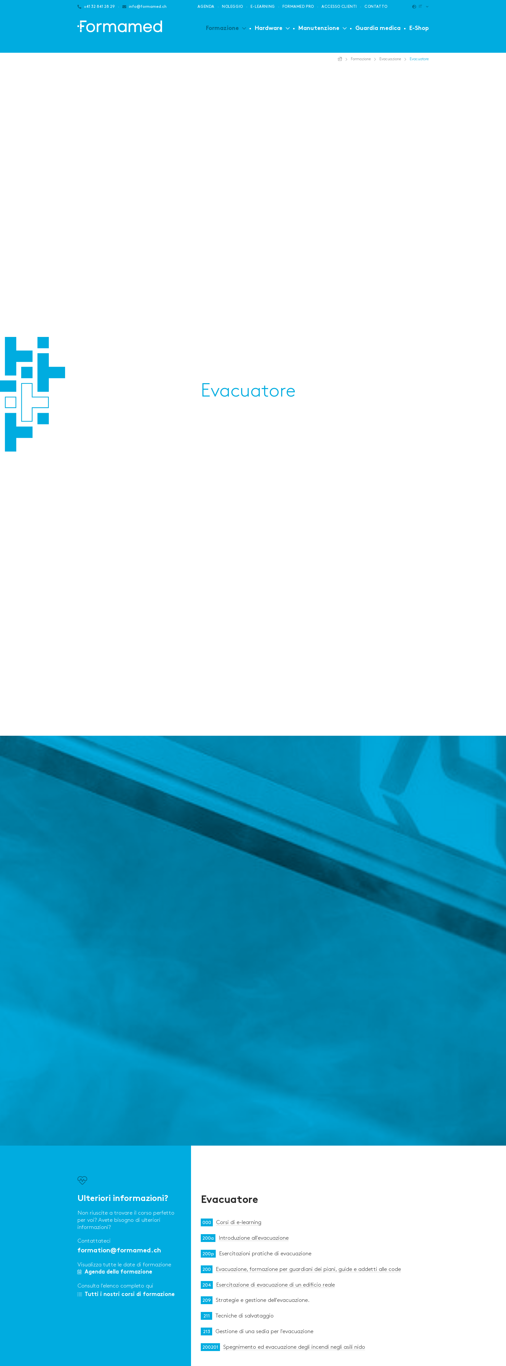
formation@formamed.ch (119, 1251)
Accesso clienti (339, 6)
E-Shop (419, 28)
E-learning (263, 6)
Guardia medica (378, 28)
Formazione (222, 28)
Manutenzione (318, 28)
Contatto (376, 6)
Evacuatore (229, 1200)
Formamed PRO (298, 6)
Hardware (268, 28)
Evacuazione (390, 59)
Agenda (206, 6)
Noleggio (232, 6)
